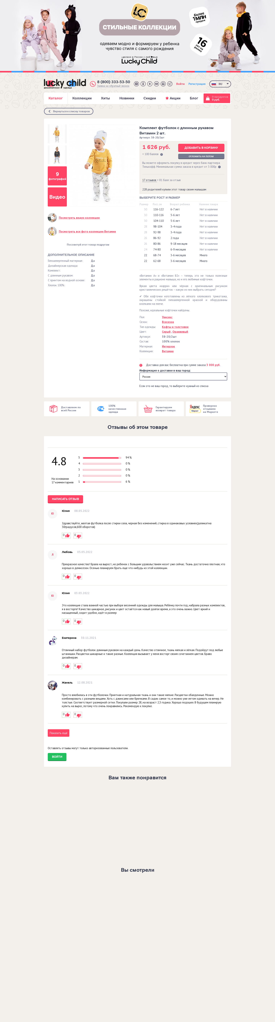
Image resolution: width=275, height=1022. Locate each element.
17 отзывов (149, 180)
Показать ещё (58, 733)
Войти (180, 84)
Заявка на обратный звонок (113, 86)
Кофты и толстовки (175, 327)
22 (145, 255)
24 (145, 249)
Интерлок (168, 346)
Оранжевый (180, 331)
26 (145, 238)
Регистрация (196, 84)
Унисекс (167, 317)
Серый (166, 331)
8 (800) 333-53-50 (113, 82)
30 (145, 209)
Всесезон (168, 322)
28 (145, 226)
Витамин (168, 351)
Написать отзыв (65, 499)
